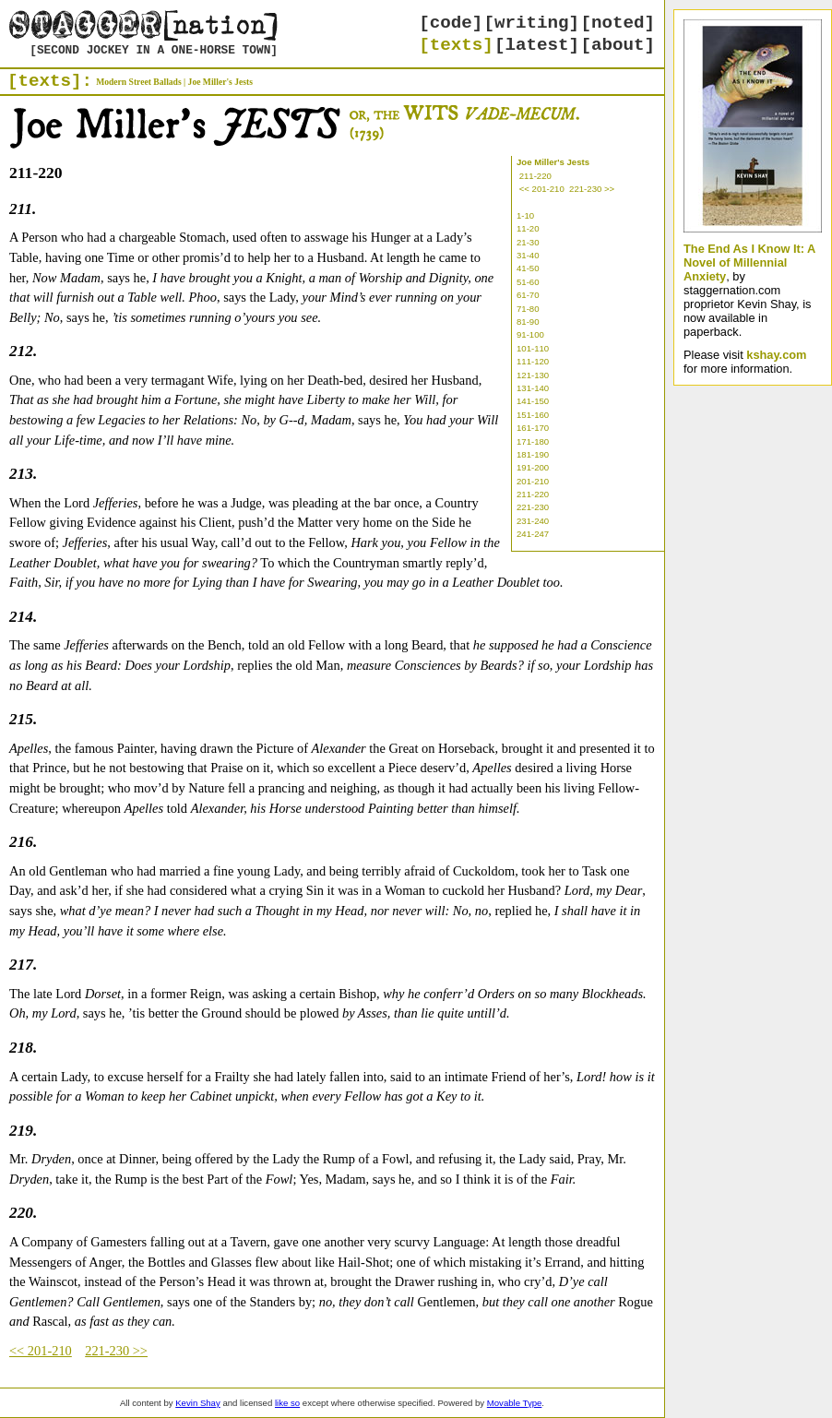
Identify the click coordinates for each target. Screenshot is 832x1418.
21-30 (528, 242)
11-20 (528, 228)
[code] (450, 23)
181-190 (533, 454)
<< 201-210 (542, 189)
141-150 (533, 401)
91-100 (530, 334)
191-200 (533, 467)
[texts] (456, 45)
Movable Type (514, 1403)
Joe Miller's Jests (220, 82)
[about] (617, 45)
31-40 (528, 255)
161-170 (533, 428)
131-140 (533, 388)
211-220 (535, 176)
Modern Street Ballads (139, 82)
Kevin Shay (197, 1403)
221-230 (533, 507)
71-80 (528, 309)
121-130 (533, 375)
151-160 (533, 415)
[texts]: (49, 81)
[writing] (532, 23)
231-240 (533, 521)
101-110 (533, 348)
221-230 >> (591, 189)
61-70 (528, 295)
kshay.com (776, 355)
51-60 (528, 282)
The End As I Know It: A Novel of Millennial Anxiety (749, 262)
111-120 (533, 361)
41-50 (528, 268)
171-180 (533, 441)
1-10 (525, 215)
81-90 (528, 321)
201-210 (533, 481)
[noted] (617, 23)
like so (287, 1403)
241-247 (533, 534)
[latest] (536, 45)
